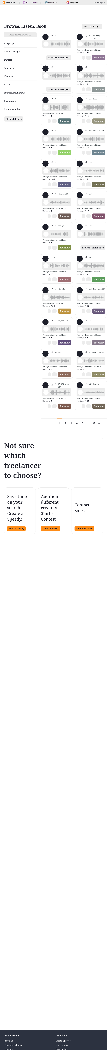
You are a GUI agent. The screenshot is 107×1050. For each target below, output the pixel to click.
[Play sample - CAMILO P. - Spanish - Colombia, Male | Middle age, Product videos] (46, 329)
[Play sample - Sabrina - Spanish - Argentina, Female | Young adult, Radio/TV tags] (46, 234)
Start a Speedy (16, 528)
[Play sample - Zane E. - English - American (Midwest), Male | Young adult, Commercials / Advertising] (46, 392)
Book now (99, 57)
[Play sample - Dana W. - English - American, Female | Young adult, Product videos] (80, 202)
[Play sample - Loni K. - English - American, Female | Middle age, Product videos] (80, 44)
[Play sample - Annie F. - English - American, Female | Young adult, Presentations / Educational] (80, 297)
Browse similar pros (59, 57)
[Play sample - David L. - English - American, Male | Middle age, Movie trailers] (46, 107)
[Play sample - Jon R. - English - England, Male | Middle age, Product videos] (80, 360)
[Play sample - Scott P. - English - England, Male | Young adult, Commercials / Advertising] (46, 360)
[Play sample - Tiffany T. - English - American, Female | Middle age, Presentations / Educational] (46, 202)
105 (93, 423)
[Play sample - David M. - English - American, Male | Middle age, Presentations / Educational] (80, 170)
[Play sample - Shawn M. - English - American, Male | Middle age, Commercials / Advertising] (46, 44)
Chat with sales (84, 528)
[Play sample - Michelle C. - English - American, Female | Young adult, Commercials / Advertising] (46, 75)
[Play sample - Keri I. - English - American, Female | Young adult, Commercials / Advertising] (46, 297)
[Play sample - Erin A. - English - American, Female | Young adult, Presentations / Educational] (80, 265)
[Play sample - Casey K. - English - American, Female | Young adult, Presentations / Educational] (46, 265)
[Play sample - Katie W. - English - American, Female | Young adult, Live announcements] (80, 139)
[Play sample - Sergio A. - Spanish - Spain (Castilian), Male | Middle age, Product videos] (80, 75)
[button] (60, 44)
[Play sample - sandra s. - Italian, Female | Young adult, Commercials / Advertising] (80, 329)
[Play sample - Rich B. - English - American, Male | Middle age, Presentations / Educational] (46, 139)
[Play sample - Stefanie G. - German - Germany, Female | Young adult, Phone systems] (80, 392)
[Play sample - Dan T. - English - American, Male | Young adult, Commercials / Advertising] (80, 234)
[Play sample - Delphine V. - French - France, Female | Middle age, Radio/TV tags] (80, 107)
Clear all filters (14, 119)
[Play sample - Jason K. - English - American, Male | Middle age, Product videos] (46, 170)
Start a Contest (50, 528)
